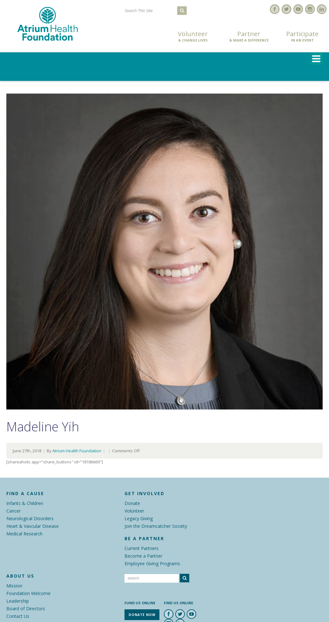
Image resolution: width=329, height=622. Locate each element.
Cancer (13, 511)
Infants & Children (24, 503)
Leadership (17, 601)
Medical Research (24, 534)
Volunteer (193, 36)
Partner (249, 36)
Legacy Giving (138, 518)
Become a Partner (143, 556)
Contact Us (17, 616)
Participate (302, 36)
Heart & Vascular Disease (32, 526)
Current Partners (141, 548)
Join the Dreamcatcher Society (155, 526)
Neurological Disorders (30, 518)
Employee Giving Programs (152, 563)
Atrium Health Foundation (76, 451)
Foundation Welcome (28, 593)
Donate (132, 503)
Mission (14, 586)
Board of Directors (25, 609)
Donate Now (139, 36)
